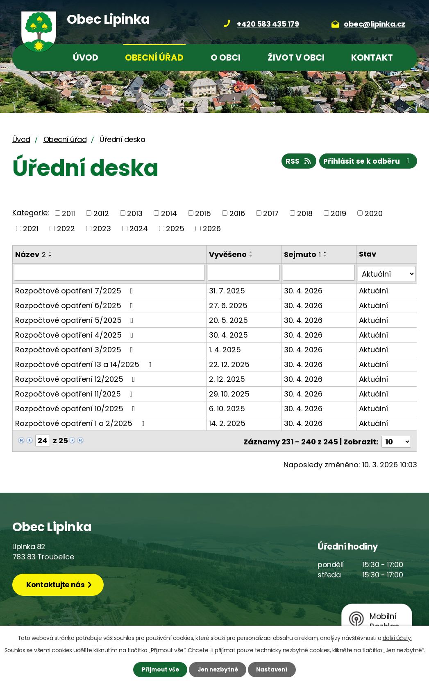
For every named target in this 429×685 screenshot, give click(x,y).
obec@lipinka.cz (374, 24)
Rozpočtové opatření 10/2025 (76, 407)
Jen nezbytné (217, 669)
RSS (295, 162)
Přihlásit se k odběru (367, 162)
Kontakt (372, 57)
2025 (175, 228)
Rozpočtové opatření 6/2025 (75, 304)
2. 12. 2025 (227, 377)
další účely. (397, 637)
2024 (138, 228)
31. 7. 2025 (227, 289)
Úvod (85, 57)
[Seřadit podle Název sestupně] (50, 255)
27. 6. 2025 (228, 304)
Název (30, 254)
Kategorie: (30, 212)
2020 (374, 213)
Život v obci (296, 57)
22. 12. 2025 (229, 363)
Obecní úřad (154, 57)
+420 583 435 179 (268, 24)
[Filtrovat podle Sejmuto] (319, 272)
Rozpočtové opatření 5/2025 (76, 318)
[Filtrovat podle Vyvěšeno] (244, 272)
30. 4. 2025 (228, 333)
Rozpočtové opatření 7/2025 (75, 289)
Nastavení (276, 669)
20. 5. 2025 (228, 318)
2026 (212, 228)
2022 (66, 228)
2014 (169, 213)
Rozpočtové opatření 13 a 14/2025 (84, 363)
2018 (305, 213)
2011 (68, 213)
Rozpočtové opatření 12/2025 (76, 377)
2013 (135, 213)
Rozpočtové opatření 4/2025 (76, 333)
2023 (102, 228)
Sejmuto (302, 254)
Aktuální (373, 289)
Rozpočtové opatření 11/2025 (75, 392)
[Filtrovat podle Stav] (386, 272)
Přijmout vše (155, 669)
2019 (338, 213)
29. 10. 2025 (229, 392)
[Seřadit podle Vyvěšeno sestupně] (251, 255)
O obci (226, 57)
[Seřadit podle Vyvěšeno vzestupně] (251, 252)
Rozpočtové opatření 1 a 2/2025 (81, 422)
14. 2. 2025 (227, 422)
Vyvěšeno (228, 254)
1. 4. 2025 (225, 348)
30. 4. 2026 (303, 289)
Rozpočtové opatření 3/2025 (75, 348)
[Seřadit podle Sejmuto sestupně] (325, 255)
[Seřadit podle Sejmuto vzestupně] (325, 252)
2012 (101, 213)
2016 (237, 213)
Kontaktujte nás (58, 582)
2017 (271, 213)
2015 (203, 213)
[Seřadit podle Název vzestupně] (50, 252)
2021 (31, 228)
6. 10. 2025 (227, 407)
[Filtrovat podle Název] (109, 272)
